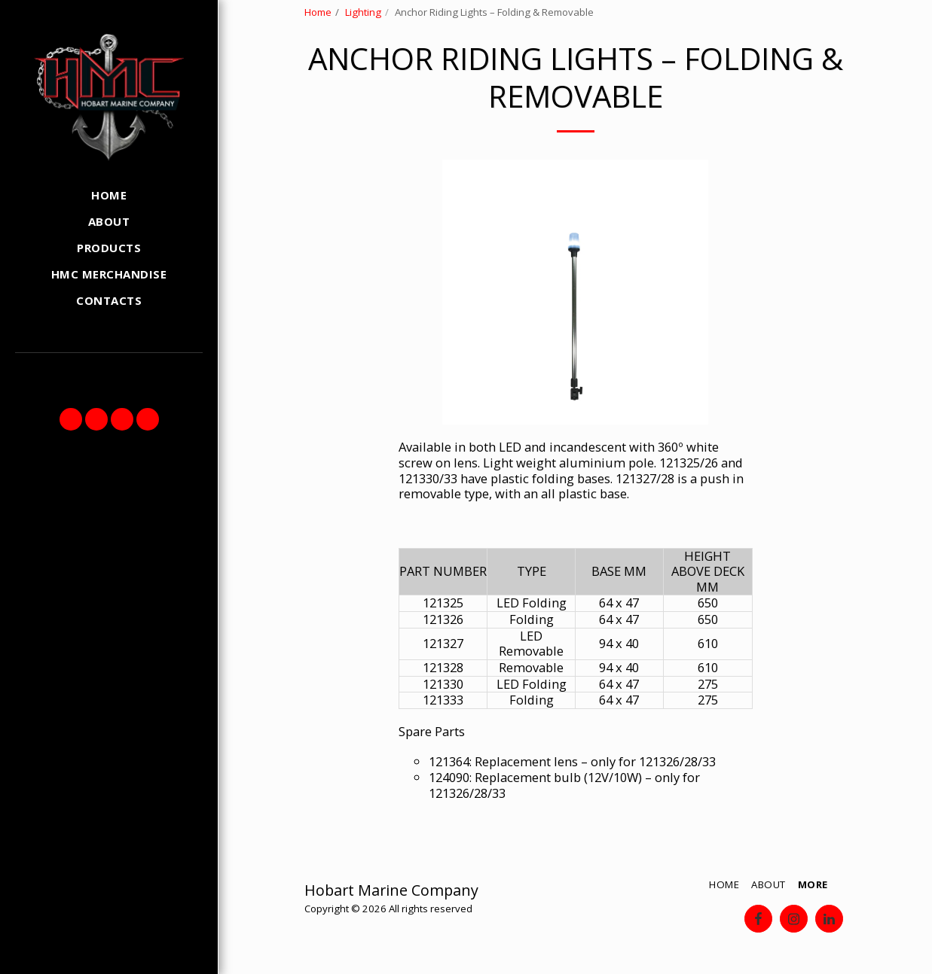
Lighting (363, 12)
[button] (71, 419)
